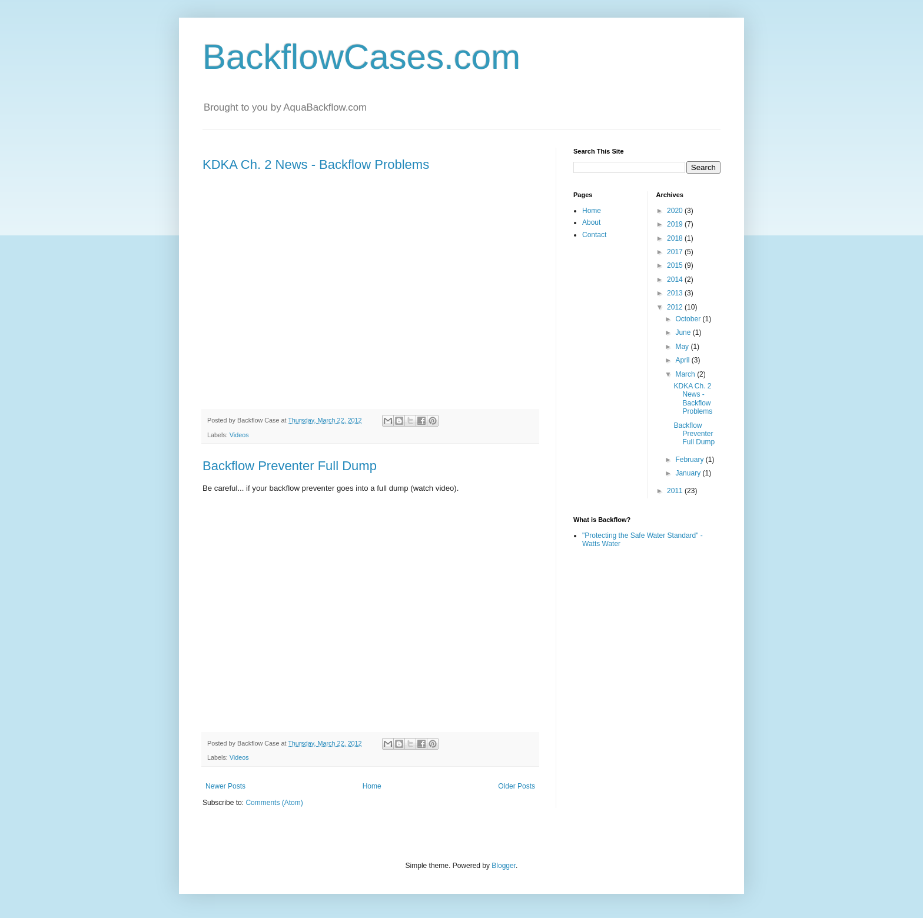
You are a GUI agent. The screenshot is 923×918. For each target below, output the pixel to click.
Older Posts (516, 786)
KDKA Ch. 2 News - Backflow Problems (315, 164)
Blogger (504, 866)
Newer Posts (225, 786)
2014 (676, 279)
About (591, 222)
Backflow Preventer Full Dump (289, 465)
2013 (676, 293)
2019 (676, 224)
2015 (676, 265)
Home (372, 786)
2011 (676, 491)
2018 (676, 238)
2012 (676, 307)
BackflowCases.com (361, 56)
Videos (239, 434)
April (683, 360)
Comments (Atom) (274, 803)
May (682, 346)
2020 (676, 211)
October (688, 319)
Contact (594, 235)
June (683, 332)
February (690, 459)
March (686, 374)
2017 (676, 252)
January (688, 473)
